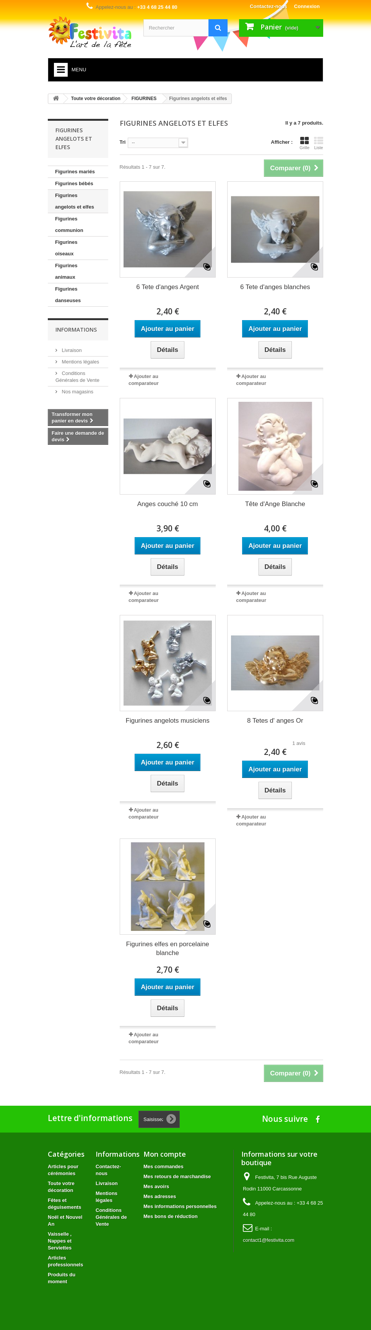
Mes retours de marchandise (177, 1176)
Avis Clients (350, 511)
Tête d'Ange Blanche (275, 504)
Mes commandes (163, 1166)
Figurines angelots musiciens (168, 720)
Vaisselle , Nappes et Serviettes (60, 1241)
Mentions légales (79, 362)
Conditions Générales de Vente (111, 1217)
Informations (76, 329)
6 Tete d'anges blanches (275, 287)
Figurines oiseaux (66, 247)
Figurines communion (69, 224)
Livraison (71, 350)
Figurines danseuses (68, 294)
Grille (304, 143)
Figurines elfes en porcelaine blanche (167, 948)
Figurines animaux (66, 271)
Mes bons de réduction (170, 1216)
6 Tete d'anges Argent (167, 287)
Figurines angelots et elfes (74, 201)
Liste (318, 143)
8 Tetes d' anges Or (275, 720)
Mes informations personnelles (179, 1206)
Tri (123, 142)
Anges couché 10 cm (167, 504)
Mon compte (164, 1154)
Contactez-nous (268, 6)
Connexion (307, 6)
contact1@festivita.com (269, 1240)
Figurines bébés (74, 183)
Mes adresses (159, 1196)
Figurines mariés (75, 171)
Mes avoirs (156, 1186)
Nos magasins (76, 392)
